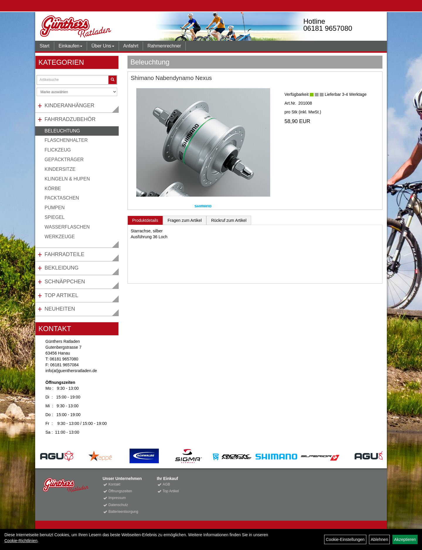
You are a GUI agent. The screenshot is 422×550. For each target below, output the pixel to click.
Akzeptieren (405, 539)
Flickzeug (58, 149)
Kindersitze (60, 169)
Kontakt (114, 484)
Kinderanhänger (69, 105)
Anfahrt (131, 45)
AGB (166, 484)
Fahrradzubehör (70, 119)
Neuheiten (60, 309)
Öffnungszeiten (120, 491)
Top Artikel (61, 295)
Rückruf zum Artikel (228, 220)
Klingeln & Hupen (67, 178)
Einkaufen (70, 45)
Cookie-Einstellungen (345, 539)
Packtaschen (62, 197)
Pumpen (54, 207)
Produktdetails (145, 220)
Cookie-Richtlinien (21, 540)
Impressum (117, 498)
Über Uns (102, 45)
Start (45, 45)
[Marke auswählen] (77, 92)
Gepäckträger (64, 159)
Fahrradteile (64, 254)
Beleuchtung (62, 130)
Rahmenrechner (164, 45)
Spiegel (54, 217)
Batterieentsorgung (123, 512)
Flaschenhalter (66, 140)
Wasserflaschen (67, 226)
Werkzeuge (60, 236)
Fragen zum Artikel (185, 220)
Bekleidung (62, 268)
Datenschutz (118, 505)
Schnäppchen (65, 282)
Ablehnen (379, 539)
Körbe (53, 188)
